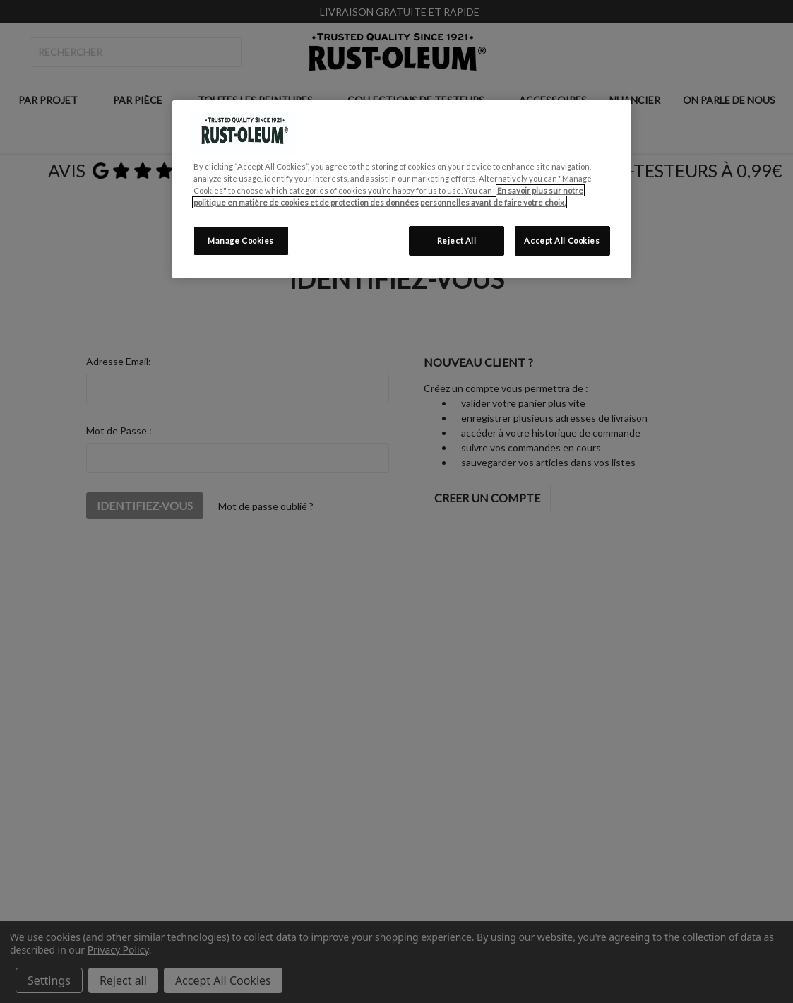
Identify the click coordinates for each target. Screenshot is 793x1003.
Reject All (457, 240)
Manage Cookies (241, 240)
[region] (401, 189)
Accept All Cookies (562, 240)
